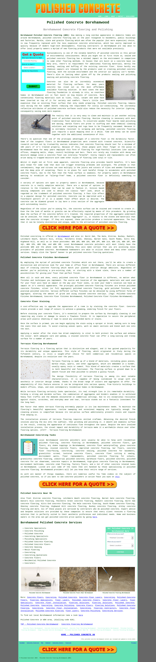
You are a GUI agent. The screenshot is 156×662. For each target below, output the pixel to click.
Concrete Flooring (33, 643)
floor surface (58, 103)
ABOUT (113, 16)
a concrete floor (53, 155)
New (42, 643)
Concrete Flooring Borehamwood (77, 624)
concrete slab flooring (58, 464)
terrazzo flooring (93, 376)
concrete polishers (94, 244)
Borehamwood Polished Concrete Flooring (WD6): (45, 35)
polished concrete (52, 38)
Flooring (68, 643)
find (28, 498)
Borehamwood (64, 236)
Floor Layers (62, 600)
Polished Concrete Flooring (50, 611)
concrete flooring (66, 58)
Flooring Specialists (41, 600)
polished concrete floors (115, 443)
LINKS (106, 16)
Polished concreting (31, 236)
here (95, 517)
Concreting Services (112, 611)
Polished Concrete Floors (86, 600)
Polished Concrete (67, 597)
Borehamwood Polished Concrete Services (51, 522)
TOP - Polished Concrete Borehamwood (39, 624)
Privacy (133, 643)
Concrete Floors (35, 597)
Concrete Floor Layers (90, 597)
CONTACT (121, 16)
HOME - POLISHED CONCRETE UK (78, 634)
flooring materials (112, 64)
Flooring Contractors (105, 608)
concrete (49, 250)
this (117, 477)
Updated (47, 643)
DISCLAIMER (130, 16)
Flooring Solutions (79, 603)
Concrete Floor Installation (50, 603)
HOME (100, 16)
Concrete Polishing (64, 605)
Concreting (51, 597)
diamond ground (46, 202)
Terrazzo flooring (30, 349)
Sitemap (22, 643)
